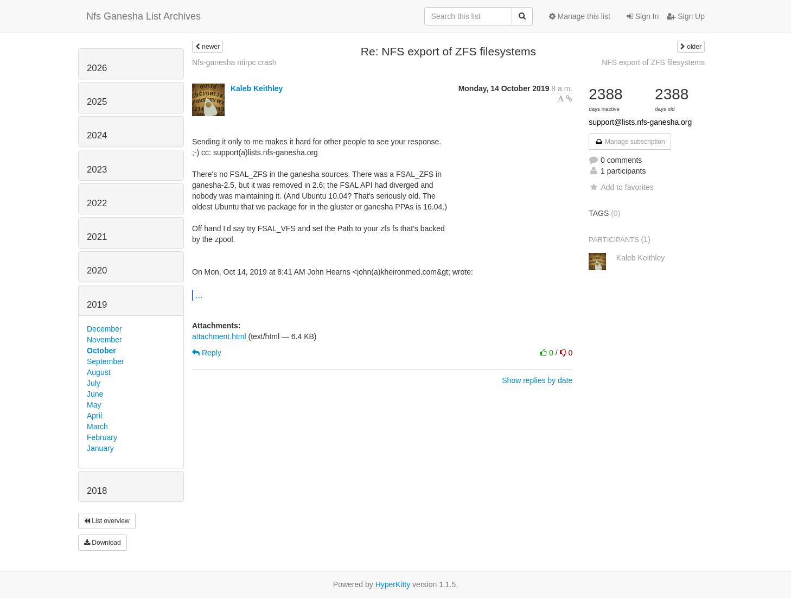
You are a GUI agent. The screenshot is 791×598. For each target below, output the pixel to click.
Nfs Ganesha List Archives (143, 16)
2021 (97, 237)
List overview (107, 521)
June (95, 394)
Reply (206, 352)
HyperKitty (393, 584)
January (100, 448)
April (94, 415)
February (102, 437)
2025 (97, 102)
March (97, 426)
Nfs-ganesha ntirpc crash (234, 62)
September (105, 361)
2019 (97, 305)
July (93, 383)
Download (102, 542)
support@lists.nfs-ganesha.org (640, 122)
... (198, 295)
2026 (97, 68)
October (101, 350)
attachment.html (219, 336)
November (104, 339)
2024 (97, 135)
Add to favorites (621, 187)
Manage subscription (630, 141)
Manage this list (579, 16)
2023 (97, 169)
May (94, 404)
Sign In (643, 16)
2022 (97, 203)
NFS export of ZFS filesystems (653, 62)
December (104, 329)
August (99, 372)
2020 (97, 270)
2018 (97, 491)
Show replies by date (537, 380)
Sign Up (686, 16)
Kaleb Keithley (257, 88)
